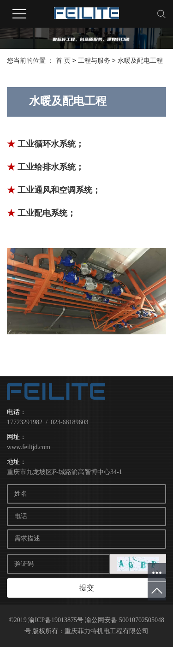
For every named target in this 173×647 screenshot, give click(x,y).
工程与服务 (95, 60)
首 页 (63, 60)
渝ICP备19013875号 (56, 620)
